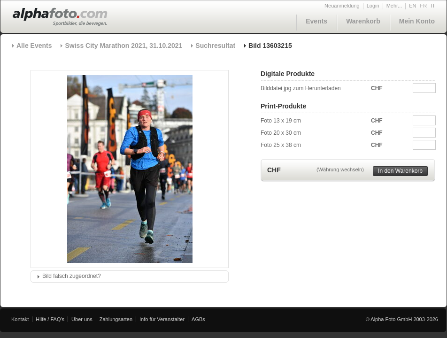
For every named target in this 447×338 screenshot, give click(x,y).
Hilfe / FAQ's (50, 319)
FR (423, 5)
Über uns (81, 319)
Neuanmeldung (342, 5)
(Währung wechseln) (340, 169)
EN (412, 5)
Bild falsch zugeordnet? (71, 276)
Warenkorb (363, 21)
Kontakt (20, 319)
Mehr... (394, 5)
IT (433, 5)
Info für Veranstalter (162, 319)
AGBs (198, 319)
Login (373, 5)
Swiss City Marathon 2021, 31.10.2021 (123, 45)
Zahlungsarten (116, 319)
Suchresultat (215, 45)
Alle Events (34, 45)
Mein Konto (417, 21)
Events (316, 21)
